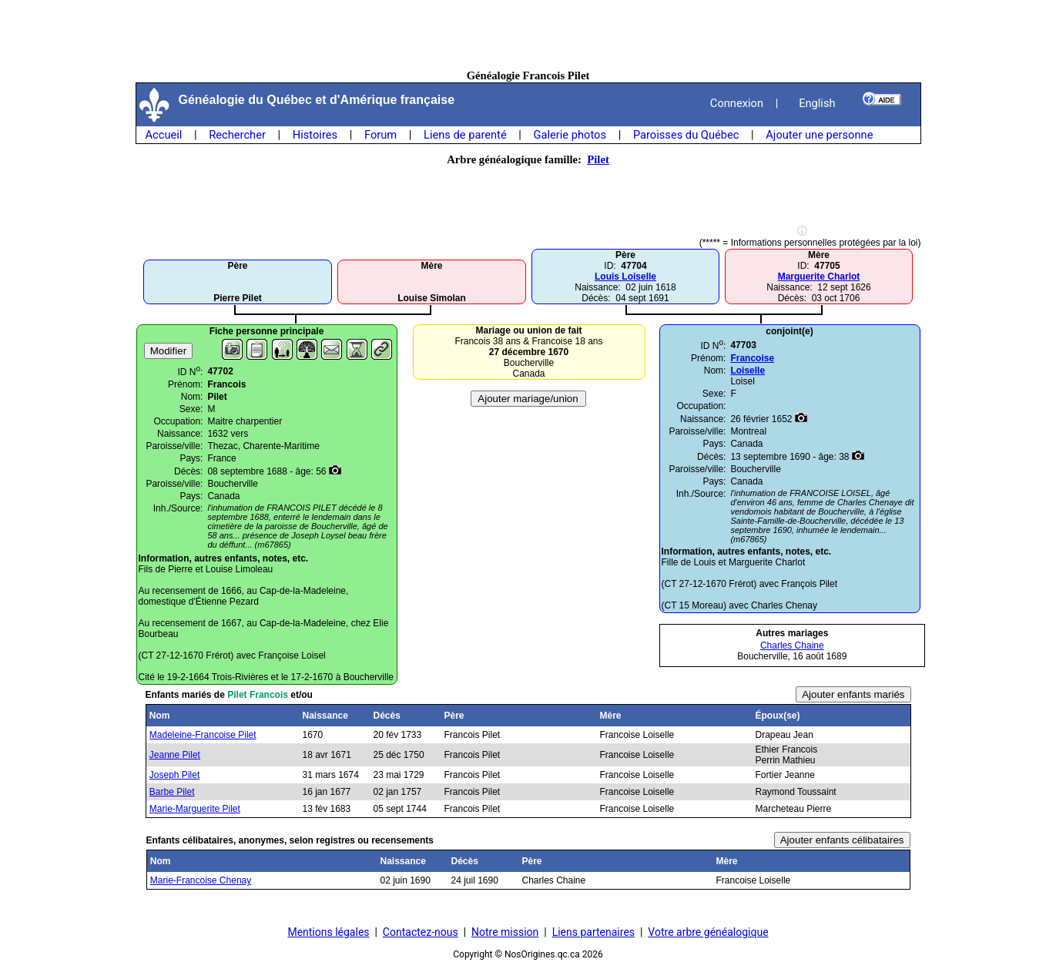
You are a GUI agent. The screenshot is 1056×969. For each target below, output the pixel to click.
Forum (380, 135)
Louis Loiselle (625, 276)
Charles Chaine (792, 645)
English (817, 103)
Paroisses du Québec (686, 135)
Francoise (752, 358)
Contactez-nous (420, 932)
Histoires (315, 135)
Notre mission (504, 932)
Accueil (164, 135)
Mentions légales (328, 932)
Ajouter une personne (819, 135)
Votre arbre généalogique (708, 932)
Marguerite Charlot (819, 276)
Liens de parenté (465, 135)
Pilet (597, 159)
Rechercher (237, 135)
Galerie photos (570, 135)
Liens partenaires (593, 932)
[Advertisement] (528, 34)
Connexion (736, 103)
